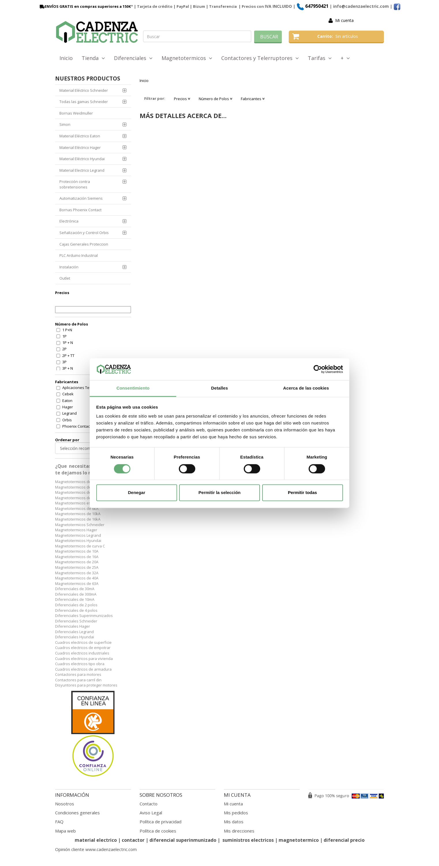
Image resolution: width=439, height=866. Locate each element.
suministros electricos (248, 840)
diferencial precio (344, 840)
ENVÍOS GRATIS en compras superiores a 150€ (85, 6)
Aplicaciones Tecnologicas (85, 387)
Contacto (148, 804)
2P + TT (68, 355)
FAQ (59, 821)
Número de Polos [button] (215, 98)
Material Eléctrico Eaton (79, 136)
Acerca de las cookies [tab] (306, 388)
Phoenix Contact (76, 426)
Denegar (136, 492)
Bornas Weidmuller (76, 113)
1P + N (67, 342)
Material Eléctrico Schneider (83, 90)
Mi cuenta (344, 20)
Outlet (64, 278)
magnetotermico (299, 840)
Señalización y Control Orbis (84, 232)
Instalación (68, 267)
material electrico (96, 840)
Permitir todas (302, 492)
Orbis (67, 419)
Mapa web (65, 831)
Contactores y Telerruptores (260, 58)
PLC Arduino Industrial (78, 255)
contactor (133, 840)
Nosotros (64, 804)
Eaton (67, 400)
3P (64, 361)
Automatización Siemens (81, 198)
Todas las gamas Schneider (83, 101)
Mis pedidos (236, 813)
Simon (64, 124)
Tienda (93, 58)
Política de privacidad (160, 821)
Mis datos (233, 821)
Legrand (69, 413)
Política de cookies (158, 831)
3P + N (67, 368)
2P (64, 348)
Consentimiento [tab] (133, 388)
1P (64, 336)
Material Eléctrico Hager (80, 147)
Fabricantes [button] (252, 98)
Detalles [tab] (219, 388)
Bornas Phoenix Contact (80, 209)
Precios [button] (182, 98)
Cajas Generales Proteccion (83, 244)
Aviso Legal (151, 813)
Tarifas (320, 58)
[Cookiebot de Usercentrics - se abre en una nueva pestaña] (317, 369)
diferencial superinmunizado (182, 840)
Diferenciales (133, 58)
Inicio (66, 58)
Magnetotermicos (187, 58)
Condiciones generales (77, 813)
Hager (67, 406)
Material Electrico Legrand (81, 170)
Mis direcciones (239, 831)
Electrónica (68, 221)
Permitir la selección (219, 492)
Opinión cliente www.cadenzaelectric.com (96, 849)
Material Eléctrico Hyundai (82, 158)
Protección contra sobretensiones (74, 184)
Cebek (68, 393)
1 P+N (67, 329)
